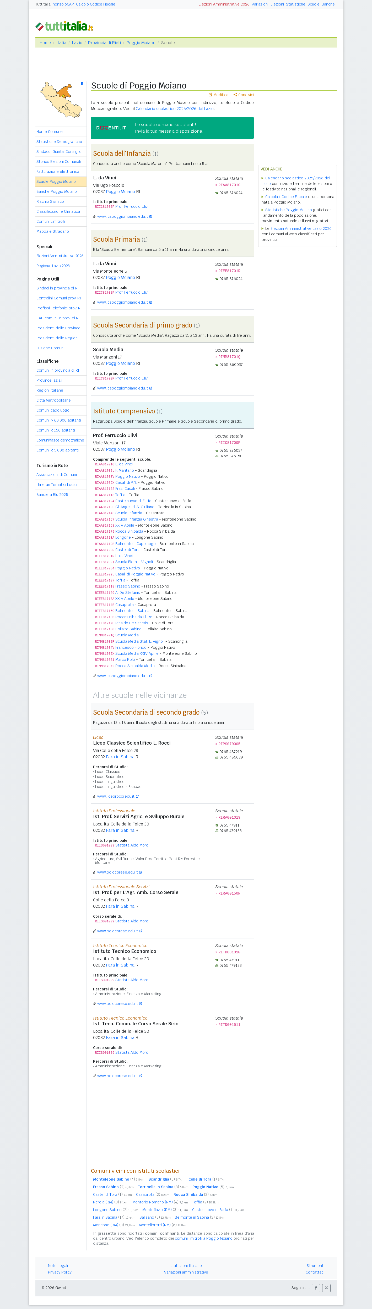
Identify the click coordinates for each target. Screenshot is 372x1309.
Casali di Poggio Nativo (135, 574)
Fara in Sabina (120, 757)
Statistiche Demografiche (59, 141)
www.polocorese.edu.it (117, 872)
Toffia (120, 494)
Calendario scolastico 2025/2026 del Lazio (175, 108)
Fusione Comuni (50, 348)
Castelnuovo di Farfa (133, 500)
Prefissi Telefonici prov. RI (59, 308)
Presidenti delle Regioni (57, 338)
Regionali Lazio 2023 (53, 265)
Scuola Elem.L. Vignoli (134, 561)
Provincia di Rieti (104, 42)
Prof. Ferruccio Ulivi (131, 206)
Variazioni (260, 4)
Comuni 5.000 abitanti (57, 450)
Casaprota (124, 604)
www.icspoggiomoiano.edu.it (122, 216)
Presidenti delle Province (58, 328)
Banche (328, 4)
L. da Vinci (124, 464)
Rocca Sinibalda (129, 531)
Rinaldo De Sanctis (131, 623)
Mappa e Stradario (52, 231)
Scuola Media (127, 635)
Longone (123, 537)
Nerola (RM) (110, 1202)
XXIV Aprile (124, 525)
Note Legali (58, 1265)
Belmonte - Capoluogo (135, 543)
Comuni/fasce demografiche (60, 440)
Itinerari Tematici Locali (56, 484)
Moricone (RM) (114, 1225)
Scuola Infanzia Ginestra (136, 519)
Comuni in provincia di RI (57, 370)
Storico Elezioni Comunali (58, 161)
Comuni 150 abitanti (55, 430)
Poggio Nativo (127, 476)
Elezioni (277, 4)
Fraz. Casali (125, 488)
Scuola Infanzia (128, 513)
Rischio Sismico (50, 201)
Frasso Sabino (127, 586)
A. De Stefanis (127, 592)
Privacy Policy (60, 1272)
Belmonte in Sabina (132, 610)
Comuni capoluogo (52, 410)
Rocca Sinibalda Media (135, 665)
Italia (61, 42)
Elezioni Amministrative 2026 (224, 4)
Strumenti (315, 1265)
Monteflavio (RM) (165, 1209)
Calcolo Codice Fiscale (95, 4)
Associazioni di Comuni (56, 474)
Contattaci (315, 1272)
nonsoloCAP (63, 4)
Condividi (244, 94)
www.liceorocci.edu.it (115, 796)
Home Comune (49, 131)
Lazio (77, 42)
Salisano (155, 1217)
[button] (316, 1288)
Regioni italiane (49, 390)
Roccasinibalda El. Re (133, 617)
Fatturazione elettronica (57, 171)
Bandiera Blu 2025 (52, 494)
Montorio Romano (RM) (160, 1202)
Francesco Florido (131, 647)
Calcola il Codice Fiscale (286, 196)
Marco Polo (125, 659)
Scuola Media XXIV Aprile (137, 653)
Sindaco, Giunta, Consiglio (59, 151)
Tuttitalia (43, 4)
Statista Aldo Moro (131, 845)
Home (45, 42)
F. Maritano (124, 470)
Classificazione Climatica (58, 211)
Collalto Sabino (128, 629)
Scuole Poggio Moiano (56, 181)
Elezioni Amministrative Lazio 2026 (301, 228)
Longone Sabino (115, 1209)
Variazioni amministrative (186, 1272)
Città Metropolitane (53, 400)
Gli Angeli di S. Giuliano (134, 507)
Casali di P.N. (126, 482)
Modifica (218, 94)
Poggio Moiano (140, 42)
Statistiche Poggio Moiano (288, 209)
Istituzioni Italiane (186, 1265)
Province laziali (49, 380)
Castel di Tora (127, 549)
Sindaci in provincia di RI (57, 288)
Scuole (314, 4)
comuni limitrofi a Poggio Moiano (204, 1238)
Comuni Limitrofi (50, 221)
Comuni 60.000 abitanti (58, 420)
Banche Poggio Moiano (56, 191)
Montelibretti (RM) (163, 1225)
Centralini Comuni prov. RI (58, 298)
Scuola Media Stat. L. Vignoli (139, 641)
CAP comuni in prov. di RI (58, 318)
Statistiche (295, 4)
